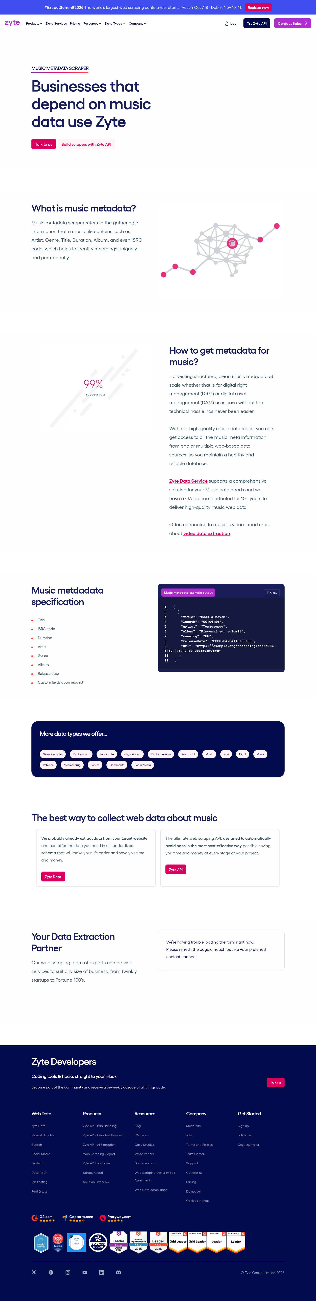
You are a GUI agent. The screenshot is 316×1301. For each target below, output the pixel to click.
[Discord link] (118, 1272)
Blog (138, 1126)
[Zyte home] (12, 23)
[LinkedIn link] (101, 1272)
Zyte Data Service (188, 480)
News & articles (52, 754)
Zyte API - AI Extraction (99, 1144)
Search (36, 1144)
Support (192, 1163)
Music (209, 754)
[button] (272, 593)
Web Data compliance (151, 1190)
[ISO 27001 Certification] (98, 1242)
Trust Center (195, 1154)
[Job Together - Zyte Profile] (76, 1242)
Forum (95, 765)
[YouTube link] (84, 1272)
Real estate (107, 754)
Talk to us (244, 1135)
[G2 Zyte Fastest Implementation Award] (139, 1242)
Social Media (143, 765)
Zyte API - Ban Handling (100, 1126)
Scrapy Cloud (93, 1172)
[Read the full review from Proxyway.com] (115, 1218)
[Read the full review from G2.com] (43, 1218)
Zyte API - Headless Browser (103, 1135)
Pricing (191, 1182)
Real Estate (39, 1191)
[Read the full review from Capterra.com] (77, 1218)
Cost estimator (248, 1144)
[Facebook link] (50, 1272)
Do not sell (193, 1191)
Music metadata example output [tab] (188, 592)
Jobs (226, 754)
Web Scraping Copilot (99, 1154)
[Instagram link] (67, 1272)
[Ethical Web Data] (41, 1242)
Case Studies (144, 1144)
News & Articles (42, 1135)
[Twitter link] (33, 1272)
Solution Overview (96, 1182)
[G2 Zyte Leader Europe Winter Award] (119, 1242)
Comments (117, 765)
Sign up (243, 1126)
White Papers (144, 1154)
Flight (242, 754)
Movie (260, 754)
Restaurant (188, 754)
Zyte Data (38, 1126)
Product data (81, 754)
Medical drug (72, 765)
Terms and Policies (199, 1144)
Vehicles (48, 765)
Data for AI (39, 1172)
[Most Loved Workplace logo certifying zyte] (58, 1242)
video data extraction (206, 533)
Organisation (132, 754)
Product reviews (161, 754)
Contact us (194, 1172)
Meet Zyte (193, 1126)
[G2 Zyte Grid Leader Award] (158, 1242)
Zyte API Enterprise (96, 1163)
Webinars (142, 1135)
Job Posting (39, 1182)
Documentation (146, 1163)
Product (37, 1163)
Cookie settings (197, 1200)
